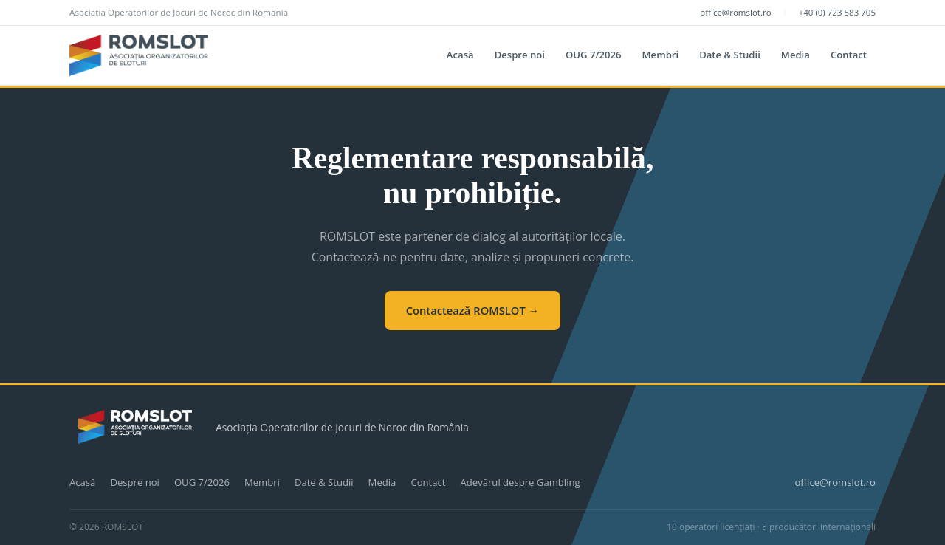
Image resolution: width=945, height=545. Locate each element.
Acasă (460, 54)
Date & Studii (729, 54)
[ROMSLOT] (138, 55)
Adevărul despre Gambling (520, 482)
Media (795, 54)
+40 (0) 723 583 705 (837, 12)
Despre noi (520, 54)
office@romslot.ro (735, 12)
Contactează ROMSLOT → (473, 310)
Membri (660, 54)
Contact (849, 54)
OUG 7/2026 (594, 54)
